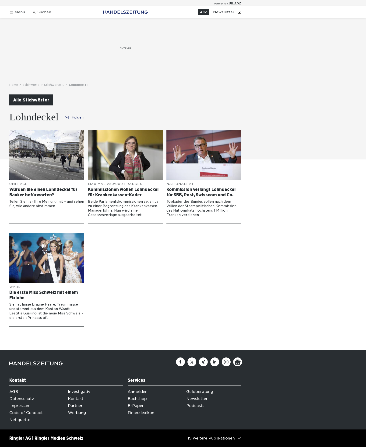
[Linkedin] (214, 361)
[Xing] (203, 361)
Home (13, 85)
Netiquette (19, 420)
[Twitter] (191, 361)
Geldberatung (199, 391)
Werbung (77, 413)
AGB (13, 391)
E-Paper (136, 406)
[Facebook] (180, 361)
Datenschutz (21, 399)
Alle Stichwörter (31, 99)
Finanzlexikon (141, 413)
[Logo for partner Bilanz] (228, 3)
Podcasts (195, 406)
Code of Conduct (26, 413)
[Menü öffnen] (17, 12)
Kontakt (75, 399)
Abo (204, 12)
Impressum (20, 406)
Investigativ (79, 391)
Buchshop (137, 399)
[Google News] (237, 361)
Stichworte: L (54, 85)
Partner (75, 406)
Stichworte (31, 85)
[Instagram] (226, 361)
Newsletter (223, 12)
